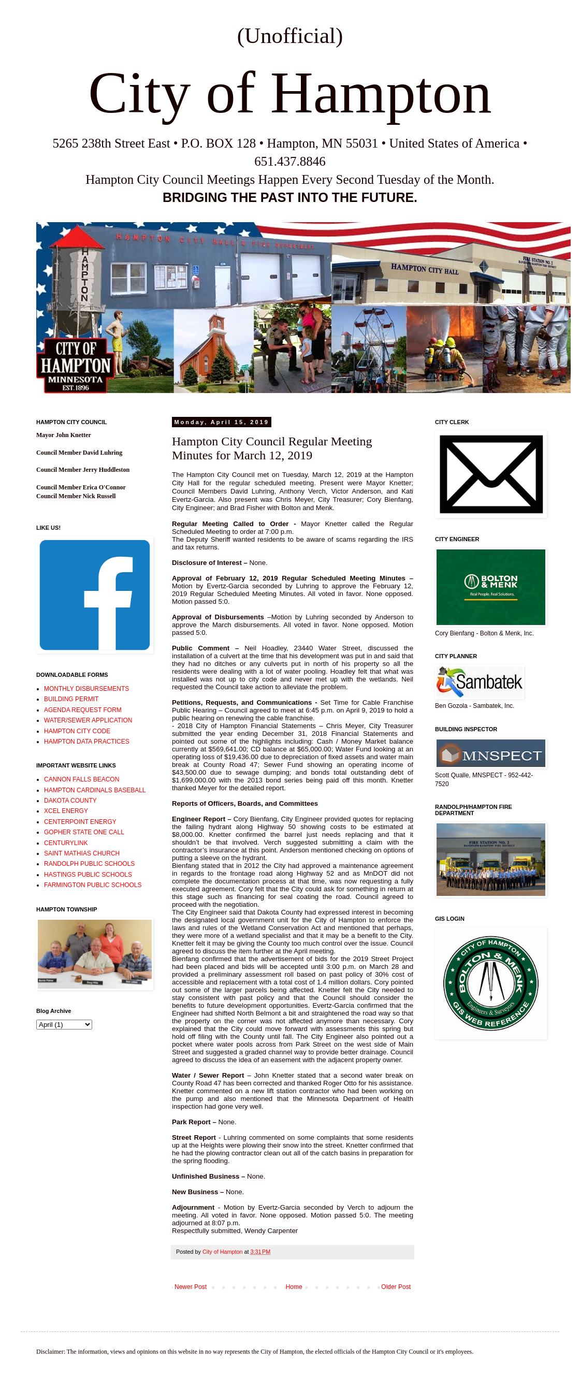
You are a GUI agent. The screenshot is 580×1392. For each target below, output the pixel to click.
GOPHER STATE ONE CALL (84, 832)
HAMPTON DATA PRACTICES (86, 741)
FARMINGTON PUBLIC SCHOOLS (92, 885)
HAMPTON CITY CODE (77, 731)
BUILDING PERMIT (71, 699)
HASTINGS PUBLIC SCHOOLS (88, 874)
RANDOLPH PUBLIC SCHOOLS (89, 863)
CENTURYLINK (66, 843)
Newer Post (191, 1287)
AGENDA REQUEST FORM (83, 710)
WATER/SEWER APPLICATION (88, 720)
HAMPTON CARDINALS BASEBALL (95, 790)
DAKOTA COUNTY (70, 800)
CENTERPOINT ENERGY (80, 821)
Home (294, 1287)
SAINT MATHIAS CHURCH (82, 853)
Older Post (396, 1287)
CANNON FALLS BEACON (81, 779)
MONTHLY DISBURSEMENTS (86, 688)
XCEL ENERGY (66, 811)
